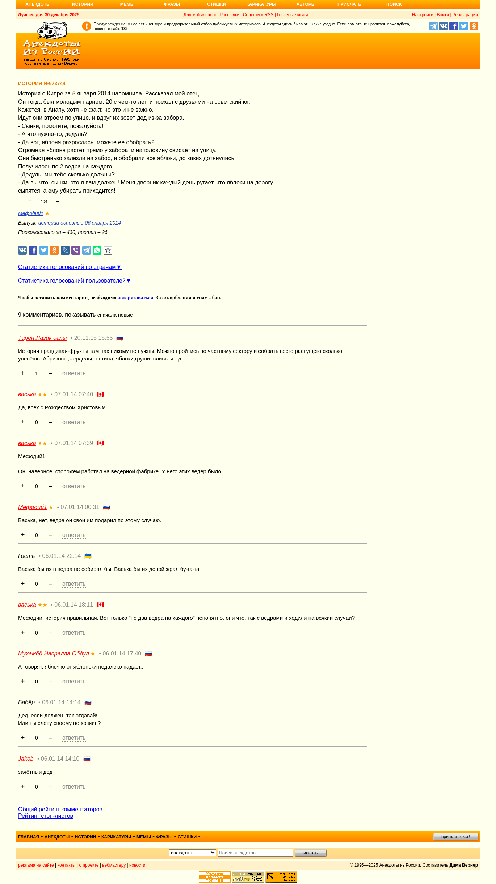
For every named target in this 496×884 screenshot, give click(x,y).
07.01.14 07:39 (73, 443)
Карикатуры (261, 4)
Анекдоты (38, 4)
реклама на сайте (36, 865)
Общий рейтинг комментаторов (60, 809)
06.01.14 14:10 (60, 759)
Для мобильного (200, 14)
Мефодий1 (30, 213)
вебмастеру (114, 865)
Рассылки (229, 14)
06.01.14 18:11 (73, 605)
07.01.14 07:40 (73, 394)
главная (28, 837)
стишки (187, 837)
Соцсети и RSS (258, 14)
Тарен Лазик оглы (42, 338)
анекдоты (57, 837)
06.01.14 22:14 (61, 556)
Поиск (394, 4)
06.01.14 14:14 (61, 702)
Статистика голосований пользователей (72, 281)
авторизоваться (135, 297)
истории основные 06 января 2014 (79, 223)
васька (27, 394)
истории (85, 837)
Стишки (216, 4)
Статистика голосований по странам (67, 267)
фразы (164, 837)
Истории (82, 4)
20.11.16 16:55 (93, 338)
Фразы (172, 4)
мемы (143, 837)
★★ (42, 394)
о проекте (89, 865)
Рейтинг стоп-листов (45, 816)
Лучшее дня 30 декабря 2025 (48, 14)
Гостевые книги (292, 14)
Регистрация (465, 14)
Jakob (26, 759)
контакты (67, 865)
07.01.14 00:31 (80, 507)
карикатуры (116, 837)
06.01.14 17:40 (121, 653)
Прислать (349, 4)
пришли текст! (455, 836)
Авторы (306, 4)
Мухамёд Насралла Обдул (53, 653)
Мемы (127, 4)
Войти (443, 14)
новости (137, 865)
